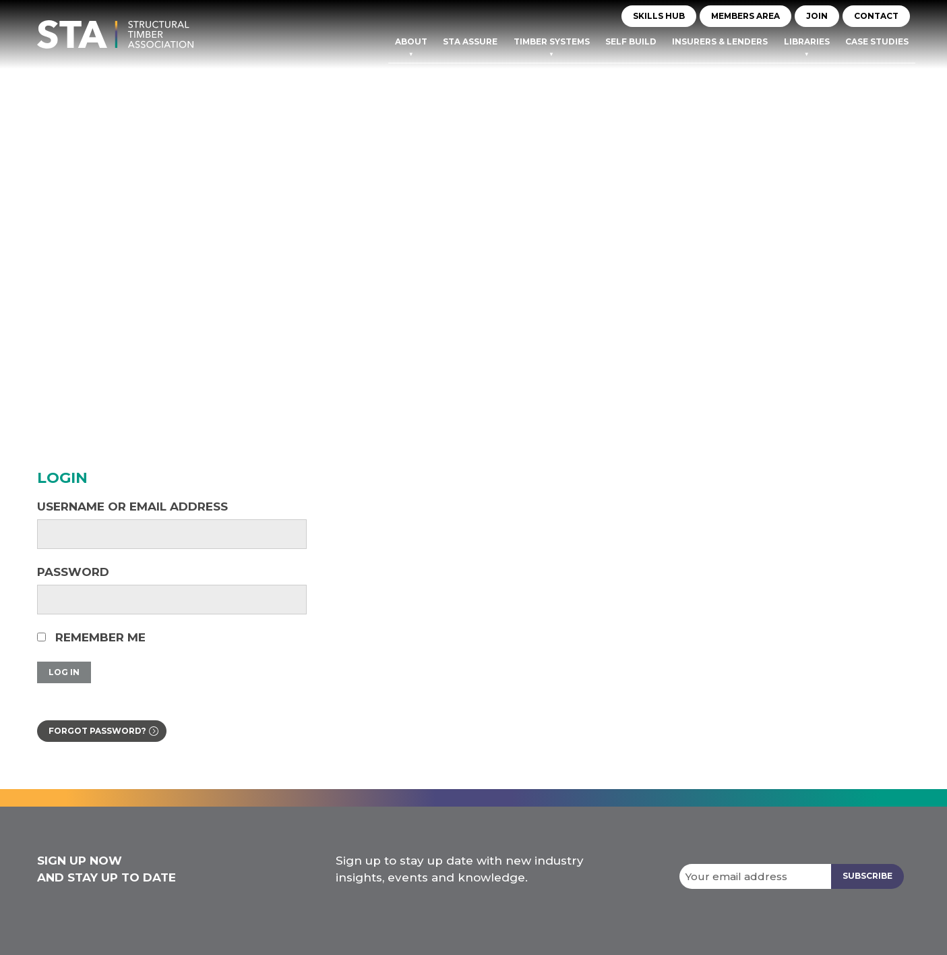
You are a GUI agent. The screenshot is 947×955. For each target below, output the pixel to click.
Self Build (630, 41)
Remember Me (91, 637)
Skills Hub (659, 16)
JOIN (817, 16)
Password (73, 572)
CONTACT (876, 16)
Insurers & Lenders (720, 41)
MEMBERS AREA (745, 16)
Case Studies (877, 41)
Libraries (807, 41)
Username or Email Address (132, 506)
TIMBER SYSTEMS (552, 41)
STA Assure (470, 41)
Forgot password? (97, 731)
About (411, 41)
